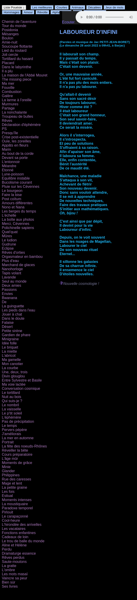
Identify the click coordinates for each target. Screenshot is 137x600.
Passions (9, 290)
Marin (6, 149)
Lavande (9, 277)
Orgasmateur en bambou (22, 257)
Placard (8, 63)
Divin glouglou (13, 376)
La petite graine (14, 487)
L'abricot (9, 355)
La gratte (9, 566)
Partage (8, 108)
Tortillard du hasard (17, 59)
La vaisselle (11, 409)
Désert (7, 327)
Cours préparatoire (17, 454)
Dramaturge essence (19, 553)
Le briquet (10, 347)
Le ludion (9, 240)
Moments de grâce (17, 463)
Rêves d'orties (13, 252)
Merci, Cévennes (15, 224)
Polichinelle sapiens (18, 228)
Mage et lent (12, 483)
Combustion (11, 92)
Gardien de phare (16, 335)
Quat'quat (10, 232)
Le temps (9, 426)
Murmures (10, 104)
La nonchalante (14, 112)
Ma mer (8, 83)
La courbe (10, 368)
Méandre (9, 166)
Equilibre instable (16, 178)
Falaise (8, 323)
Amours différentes (17, 203)
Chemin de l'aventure (19, 22)
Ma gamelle (11, 360)
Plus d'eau (10, 261)
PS (4, 129)
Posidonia (10, 30)
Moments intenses (17, 500)
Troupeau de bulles (17, 116)
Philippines (10, 475)
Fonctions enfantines (19, 533)
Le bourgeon (12, 191)
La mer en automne (18, 438)
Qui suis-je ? (12, 401)
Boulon (7, 38)
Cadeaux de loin (15, 537)
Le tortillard (11, 393)
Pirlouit (7, 512)
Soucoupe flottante (17, 46)
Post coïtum (11, 199)
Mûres (7, 236)
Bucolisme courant (17, 182)
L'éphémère (11, 417)
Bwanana (9, 298)
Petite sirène (12, 331)
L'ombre (8, 570)
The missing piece (16, 79)
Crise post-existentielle (20, 137)
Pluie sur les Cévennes (20, 186)
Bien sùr (8, 582)
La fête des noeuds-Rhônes (24, 446)
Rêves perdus (13, 557)
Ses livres (10, 586)
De (4, 302)
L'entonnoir (11, 162)
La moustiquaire (15, 504)
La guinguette (13, 306)
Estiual (7, 496)
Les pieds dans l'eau (18, 310)
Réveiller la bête (15, 450)
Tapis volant (11, 273)
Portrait (8, 442)
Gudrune (9, 244)
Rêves (7, 121)
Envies (7, 294)
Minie (6, 467)
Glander (8, 471)
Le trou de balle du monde (23, 541)
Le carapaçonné (15, 516)
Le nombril (10, 405)
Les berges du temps (19, 211)
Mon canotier (12, 364)
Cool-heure (11, 520)
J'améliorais (11, 434)
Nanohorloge (12, 269)
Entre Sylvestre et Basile (22, 380)
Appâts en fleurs (15, 145)
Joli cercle (10, 55)
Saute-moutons (14, 562)
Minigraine (10, 339)
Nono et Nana (13, 207)
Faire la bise (12, 195)
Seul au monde (14, 281)
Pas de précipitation (18, 421)
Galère (7, 96)
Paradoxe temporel (17, 508)
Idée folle (9, 343)
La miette (9, 351)
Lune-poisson (13, 174)
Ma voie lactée (13, 384)
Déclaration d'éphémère (21, 125)
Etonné (8, 170)
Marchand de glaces (18, 265)
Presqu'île (10, 133)
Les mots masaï (15, 574)
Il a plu (7, 71)
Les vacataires (13, 529)
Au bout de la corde (18, 153)
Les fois (8, 492)
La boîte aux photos (18, 219)
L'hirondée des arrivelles (21, 524)
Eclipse (8, 248)
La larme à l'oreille (16, 100)
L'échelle (9, 215)
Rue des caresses (16, 479)
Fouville (8, 88)
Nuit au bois (11, 397)
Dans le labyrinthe (16, 67)
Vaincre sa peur (14, 578)
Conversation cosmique (21, 388)
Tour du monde (14, 26)
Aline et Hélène (14, 545)
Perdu (7, 549)
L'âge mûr (10, 459)
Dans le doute (13, 318)
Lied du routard (14, 50)
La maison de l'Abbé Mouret (24, 75)
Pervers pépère (14, 430)
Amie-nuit (9, 42)
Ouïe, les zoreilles (16, 141)
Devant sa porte (15, 158)
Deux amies (11, 285)
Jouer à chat (12, 314)
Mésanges (10, 34)
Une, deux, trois (14, 372)
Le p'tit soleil (12, 413)
